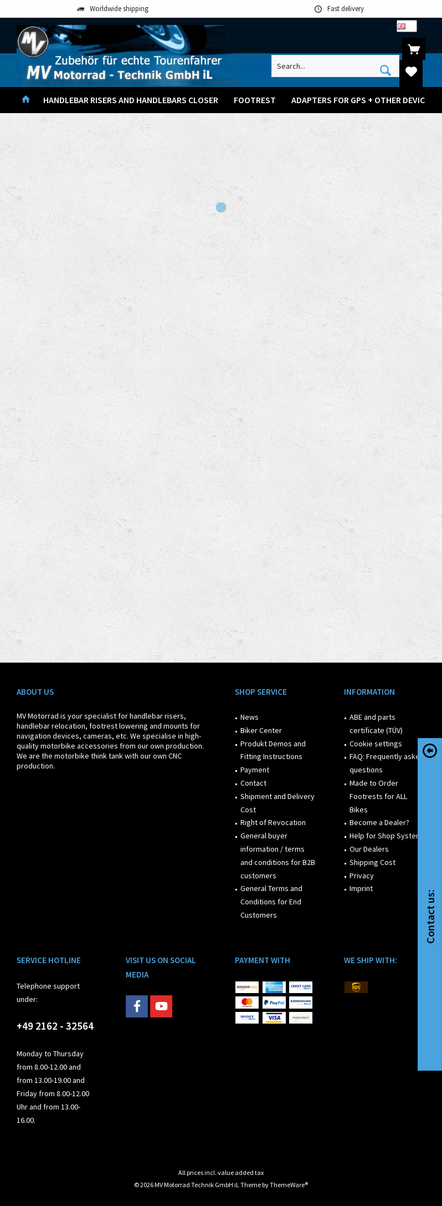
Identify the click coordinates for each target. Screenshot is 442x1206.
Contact (253, 783)
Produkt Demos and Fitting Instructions (273, 750)
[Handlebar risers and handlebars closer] (130, 100)
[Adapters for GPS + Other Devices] (363, 100)
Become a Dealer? (379, 822)
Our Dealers (369, 849)
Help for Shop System (386, 836)
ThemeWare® (289, 1184)
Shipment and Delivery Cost (277, 803)
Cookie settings (376, 744)
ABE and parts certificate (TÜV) (376, 723)
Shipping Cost (372, 862)
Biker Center (261, 730)
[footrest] (255, 100)
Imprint (361, 888)
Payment (254, 770)
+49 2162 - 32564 (55, 1025)
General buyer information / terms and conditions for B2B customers (277, 855)
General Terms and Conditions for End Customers (271, 901)
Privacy (362, 876)
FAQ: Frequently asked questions (387, 763)
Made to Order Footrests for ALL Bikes (378, 796)
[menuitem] (413, 49)
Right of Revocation (273, 822)
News (249, 717)
